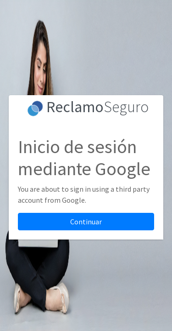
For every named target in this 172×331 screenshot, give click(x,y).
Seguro (97, 106)
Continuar (86, 221)
